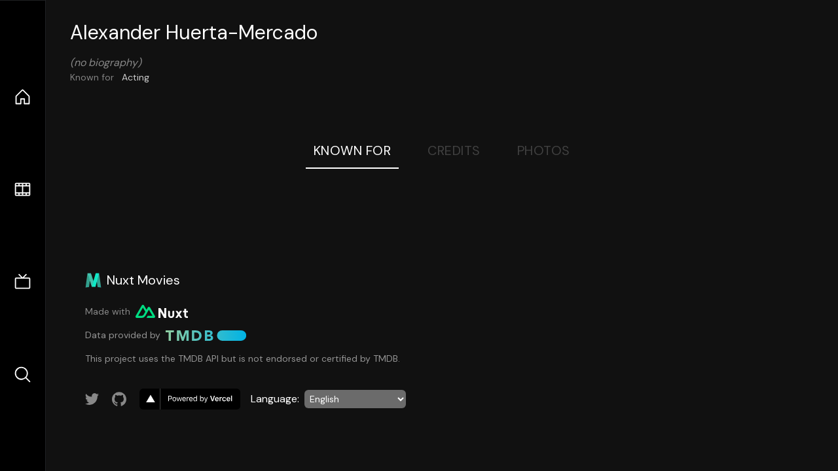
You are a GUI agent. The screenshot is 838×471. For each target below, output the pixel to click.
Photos (543, 150)
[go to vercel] (189, 399)
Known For (353, 150)
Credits (454, 150)
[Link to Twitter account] (92, 399)
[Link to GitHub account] (119, 399)
